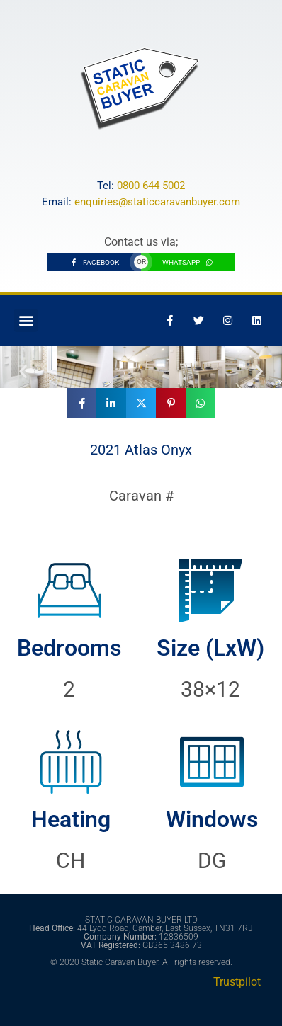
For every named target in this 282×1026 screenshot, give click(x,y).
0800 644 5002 (151, 185)
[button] (26, 320)
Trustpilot (237, 981)
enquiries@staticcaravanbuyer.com (157, 201)
